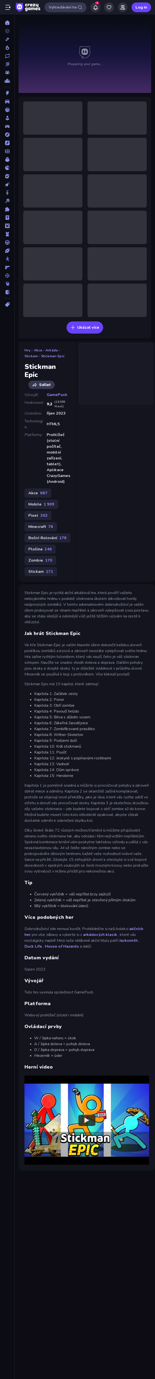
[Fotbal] (7, 151)
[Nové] (7, 39)
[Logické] (7, 209)
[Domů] (7, 23)
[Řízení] (7, 242)
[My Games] (109, 7)
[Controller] (7, 126)
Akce (38, 350)
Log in (141, 7)
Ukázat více (84, 327)
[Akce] (7, 93)
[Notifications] (95, 7)
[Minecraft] (7, 226)
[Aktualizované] (7, 56)
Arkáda (51, 350)
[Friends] (123, 7)
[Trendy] (7, 47)
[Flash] (7, 143)
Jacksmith (128, 940)
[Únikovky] (7, 292)
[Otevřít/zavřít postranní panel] (8, 7)
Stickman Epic (53, 356)
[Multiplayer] (7, 72)
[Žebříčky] (7, 81)
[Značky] (7, 304)
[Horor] (7, 159)
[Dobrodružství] (7, 134)
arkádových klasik (100, 934)
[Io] (7, 168)
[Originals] (7, 64)
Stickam (31, 356)
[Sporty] (7, 251)
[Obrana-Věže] (7, 234)
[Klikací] (7, 184)
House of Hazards (62, 946)
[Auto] (7, 101)
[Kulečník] (7, 201)
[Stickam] (7, 259)
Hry (27, 350)
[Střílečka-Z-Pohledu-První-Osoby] (7, 267)
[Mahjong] (7, 217)
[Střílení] (7, 275)
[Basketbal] (7, 110)
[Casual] (7, 118)
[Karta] (7, 176)
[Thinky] (7, 284)
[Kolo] (7, 192)
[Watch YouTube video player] (86, 1120)
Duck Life (33, 946)
